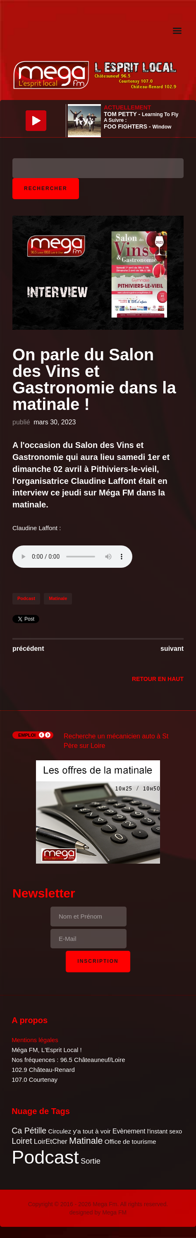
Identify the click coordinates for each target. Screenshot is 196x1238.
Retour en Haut (158, 679)
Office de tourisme (130, 1141)
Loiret (22, 1140)
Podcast (26, 598)
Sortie (90, 1161)
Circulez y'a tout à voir (79, 1131)
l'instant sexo (164, 1131)
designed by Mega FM (98, 1212)
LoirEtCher (50, 1141)
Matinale (58, 598)
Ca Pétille (29, 1130)
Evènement (129, 1131)
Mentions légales (35, 1039)
